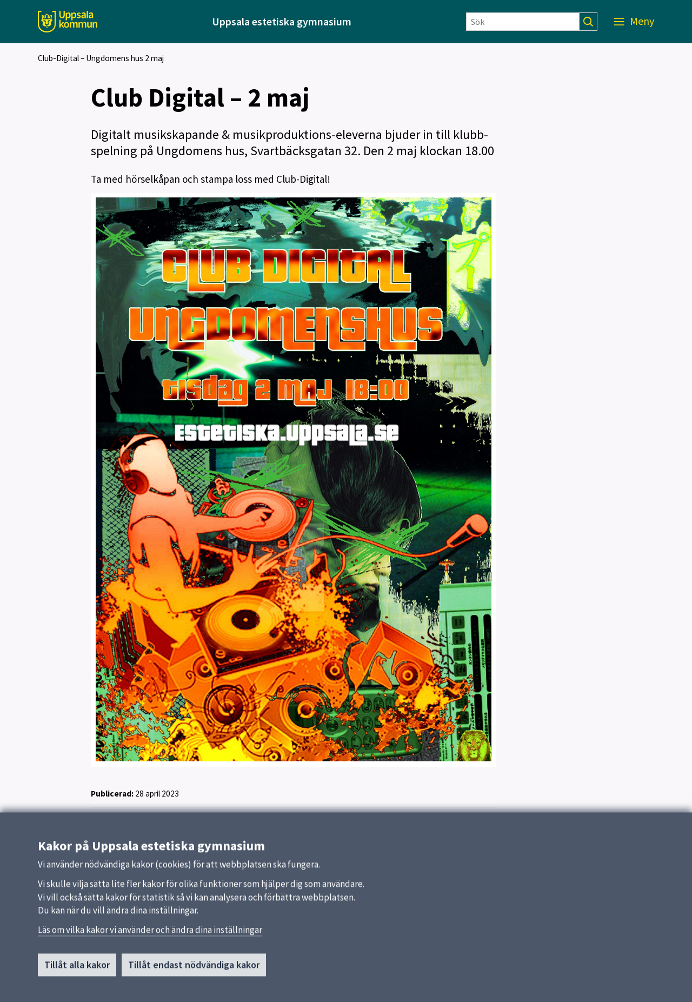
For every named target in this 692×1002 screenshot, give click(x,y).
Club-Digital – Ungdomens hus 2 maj (101, 58)
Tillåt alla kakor (77, 968)
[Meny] (634, 21)
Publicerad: (112, 793)
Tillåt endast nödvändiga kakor (194, 968)
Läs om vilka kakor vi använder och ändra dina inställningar (150, 933)
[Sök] (523, 21)
